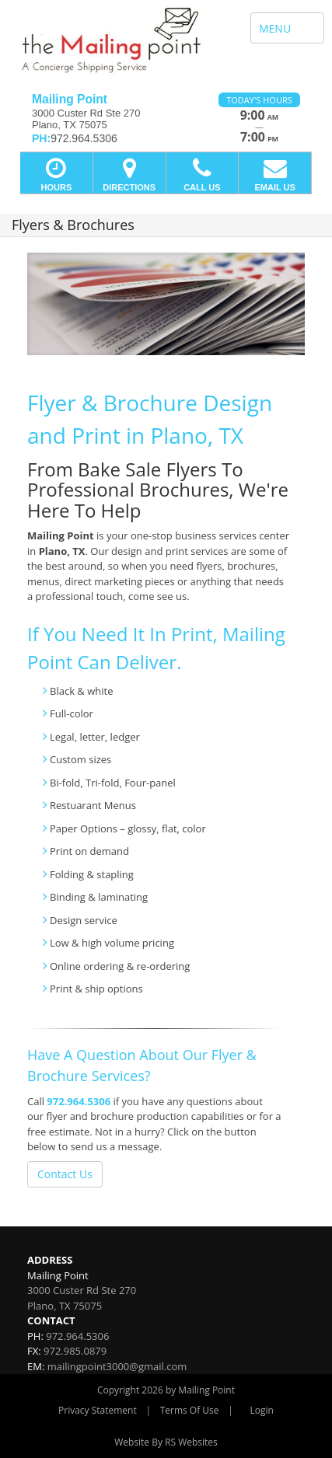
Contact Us (65, 1174)
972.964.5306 (78, 1101)
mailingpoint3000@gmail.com (117, 1366)
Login (262, 1410)
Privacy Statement (97, 1410)
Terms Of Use (189, 1410)
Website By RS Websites (166, 1442)
